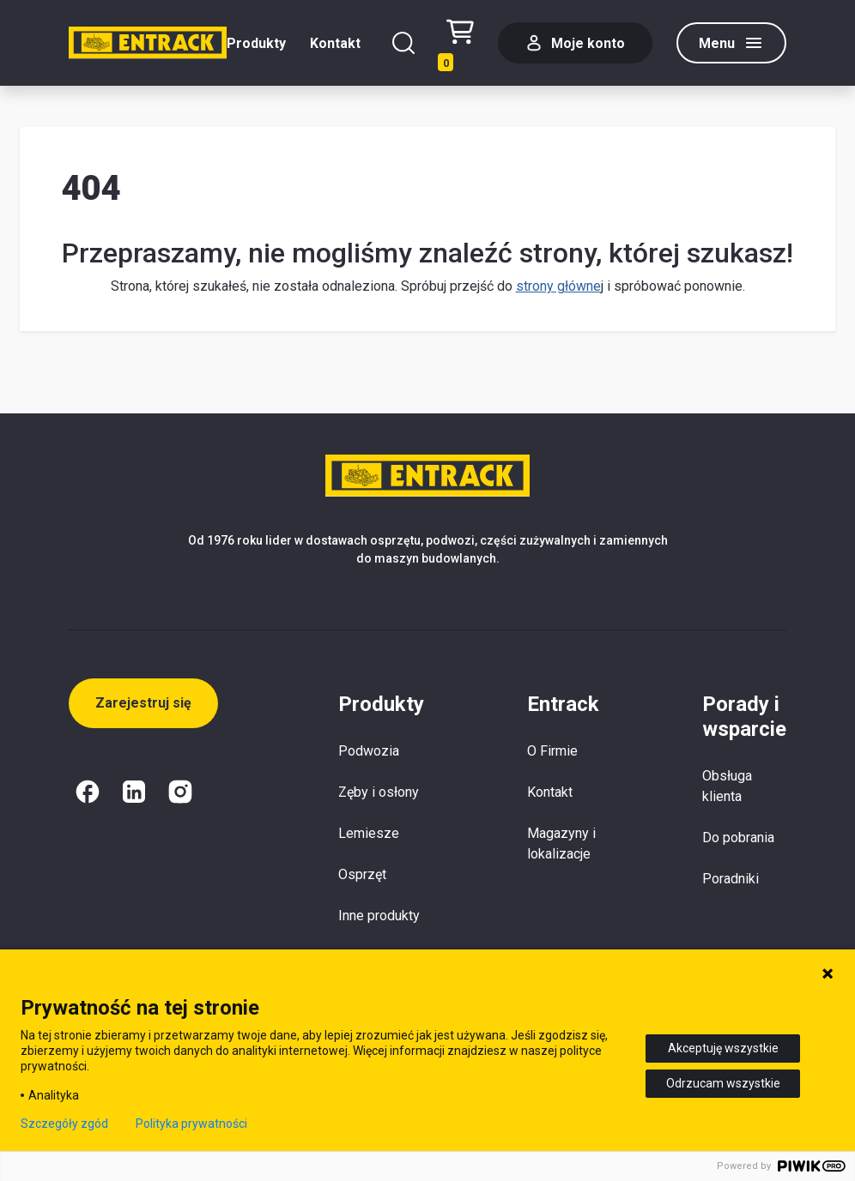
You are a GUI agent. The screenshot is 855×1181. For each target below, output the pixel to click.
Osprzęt (362, 874)
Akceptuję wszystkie (723, 1048)
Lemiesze (368, 833)
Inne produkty (379, 915)
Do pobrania (738, 837)
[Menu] (731, 42)
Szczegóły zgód (64, 1123)
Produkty (256, 43)
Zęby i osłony (378, 792)
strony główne (558, 286)
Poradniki (730, 879)
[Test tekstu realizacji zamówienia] (460, 43)
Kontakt (335, 43)
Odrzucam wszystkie (723, 1083)
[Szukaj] (403, 42)
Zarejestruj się (143, 703)
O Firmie (552, 751)
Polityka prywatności (191, 1123)
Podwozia (368, 751)
